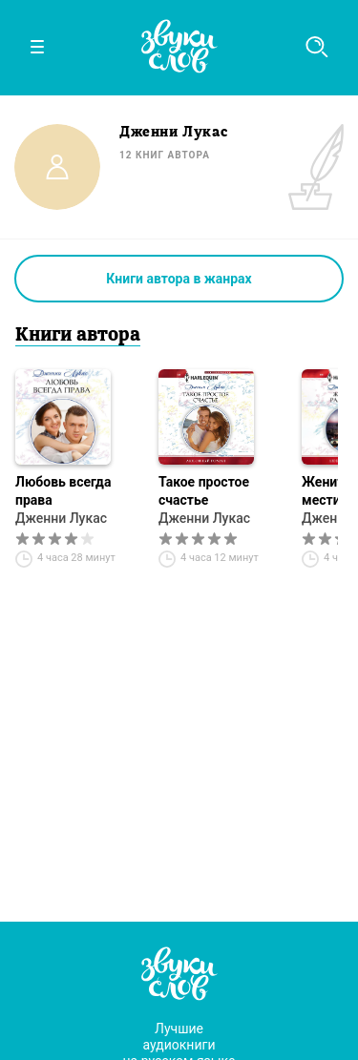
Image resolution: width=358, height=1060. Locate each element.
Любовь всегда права (63, 491)
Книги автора (77, 335)
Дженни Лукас (61, 518)
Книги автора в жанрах (178, 278)
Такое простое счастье (203, 491)
